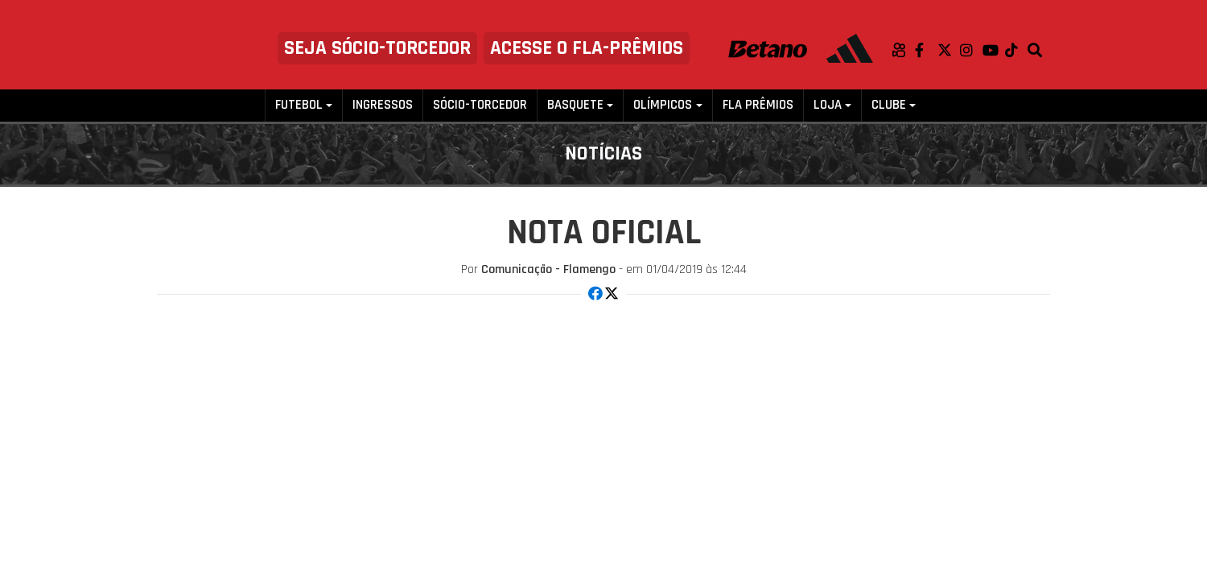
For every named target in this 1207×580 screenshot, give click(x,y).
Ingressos (382, 105)
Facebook (926, 50)
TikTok (1016, 50)
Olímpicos (662, 105)
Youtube (993, 50)
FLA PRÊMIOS (758, 105)
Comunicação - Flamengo (548, 269)
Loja (828, 105)
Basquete (575, 105)
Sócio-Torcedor (480, 105)
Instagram (971, 50)
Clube (888, 105)
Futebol (299, 105)
